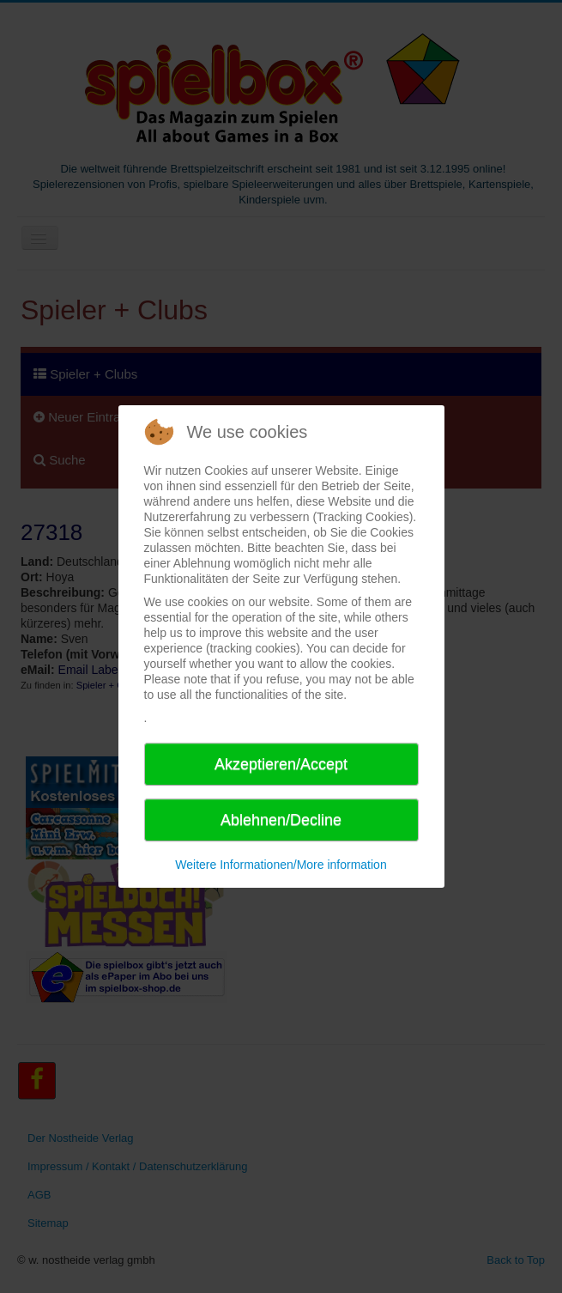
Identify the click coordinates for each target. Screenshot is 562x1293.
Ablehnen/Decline (281, 820)
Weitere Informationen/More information (280, 864)
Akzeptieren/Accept (281, 764)
